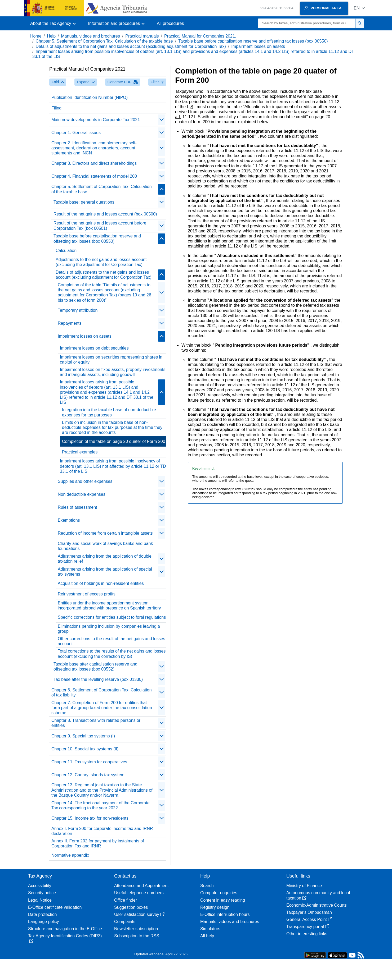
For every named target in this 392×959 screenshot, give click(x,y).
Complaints (124, 921)
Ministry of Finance (304, 885)
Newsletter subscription (136, 928)
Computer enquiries (218, 893)
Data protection (42, 914)
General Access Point (309, 919)
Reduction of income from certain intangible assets (105, 533)
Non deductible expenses (81, 494)
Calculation (66, 250)
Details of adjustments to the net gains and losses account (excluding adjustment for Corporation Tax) (130, 46)
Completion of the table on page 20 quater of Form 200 (113, 441)
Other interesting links (306, 934)
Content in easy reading (222, 900)
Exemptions (69, 520)
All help (207, 936)
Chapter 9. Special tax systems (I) (83, 736)
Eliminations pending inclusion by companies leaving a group (109, 629)
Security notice (42, 893)
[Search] (306, 23)
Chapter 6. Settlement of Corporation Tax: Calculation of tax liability (101, 692)
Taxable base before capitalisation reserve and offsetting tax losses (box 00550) (253, 41)
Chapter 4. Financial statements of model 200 (94, 176)
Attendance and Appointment (141, 885)
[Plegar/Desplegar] (161, 119)
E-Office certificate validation (55, 907)
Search (207, 885)
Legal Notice (40, 900)
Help (51, 36)
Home (36, 36)
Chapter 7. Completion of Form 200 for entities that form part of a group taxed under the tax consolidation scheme (101, 707)
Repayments (70, 323)
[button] (359, 8)
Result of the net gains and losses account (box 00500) (105, 214)
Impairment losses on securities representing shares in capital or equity (111, 359)
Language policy (43, 921)
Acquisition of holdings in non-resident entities (101, 583)
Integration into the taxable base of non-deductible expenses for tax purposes (109, 412)
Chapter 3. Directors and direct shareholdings (94, 163)
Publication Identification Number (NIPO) (89, 97)
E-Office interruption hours (225, 914)
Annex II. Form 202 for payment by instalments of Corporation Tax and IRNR (97, 843)
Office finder (125, 900)
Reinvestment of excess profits (86, 594)
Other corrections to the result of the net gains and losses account (111, 641)
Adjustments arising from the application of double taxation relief (105, 558)
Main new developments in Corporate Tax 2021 (95, 119)
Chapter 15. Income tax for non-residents (89, 818)
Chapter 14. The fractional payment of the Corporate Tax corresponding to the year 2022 (100, 805)
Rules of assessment (77, 507)
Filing (56, 108)
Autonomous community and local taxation (318, 895)
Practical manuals (142, 36)
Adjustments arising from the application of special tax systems (105, 571)
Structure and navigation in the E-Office (65, 928)
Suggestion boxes (131, 907)
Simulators (210, 928)
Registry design (214, 907)
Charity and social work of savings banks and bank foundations (105, 546)
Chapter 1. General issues (76, 132)
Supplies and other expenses (85, 481)
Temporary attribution (77, 310)
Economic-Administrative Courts (316, 905)
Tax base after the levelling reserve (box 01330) (98, 679)
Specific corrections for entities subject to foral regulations (112, 617)
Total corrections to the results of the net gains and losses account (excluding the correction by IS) (112, 653)
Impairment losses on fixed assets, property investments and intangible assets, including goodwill (112, 372)
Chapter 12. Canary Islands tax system (87, 775)
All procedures (170, 23)
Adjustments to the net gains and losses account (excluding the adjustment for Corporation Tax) (101, 262)
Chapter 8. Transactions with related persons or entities (95, 723)
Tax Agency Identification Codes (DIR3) (65, 938)
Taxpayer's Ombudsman (309, 912)
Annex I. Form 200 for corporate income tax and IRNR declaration (102, 831)
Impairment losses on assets (258, 46)
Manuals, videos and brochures (90, 36)
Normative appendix (70, 855)
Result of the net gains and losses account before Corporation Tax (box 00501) (100, 225)
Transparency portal (307, 926)
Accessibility (39, 885)
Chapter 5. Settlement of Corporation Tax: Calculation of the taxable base (104, 41)
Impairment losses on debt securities (94, 348)
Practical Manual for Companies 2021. (200, 36)
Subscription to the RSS (136, 936)
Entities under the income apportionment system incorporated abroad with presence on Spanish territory (109, 605)
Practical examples (79, 452)
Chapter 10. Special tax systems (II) (84, 749)
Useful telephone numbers (139, 893)
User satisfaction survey (139, 914)
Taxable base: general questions (84, 202)
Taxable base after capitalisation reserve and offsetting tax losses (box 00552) (95, 666)
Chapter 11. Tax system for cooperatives (89, 762)
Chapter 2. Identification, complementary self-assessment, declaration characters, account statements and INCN (94, 148)
